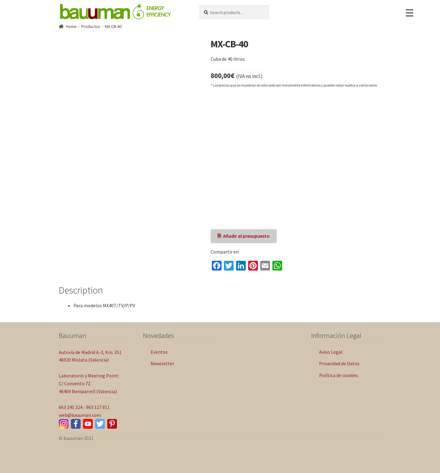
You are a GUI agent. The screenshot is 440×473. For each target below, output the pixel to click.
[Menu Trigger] (409, 13)
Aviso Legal (330, 352)
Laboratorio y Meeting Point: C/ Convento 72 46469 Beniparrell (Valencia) (89, 383)
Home (71, 26)
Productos (90, 26)
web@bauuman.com (80, 415)
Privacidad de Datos (339, 363)
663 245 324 (70, 407)
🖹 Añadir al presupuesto (243, 236)
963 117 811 (98, 407)
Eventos (159, 352)
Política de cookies (338, 375)
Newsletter (162, 363)
